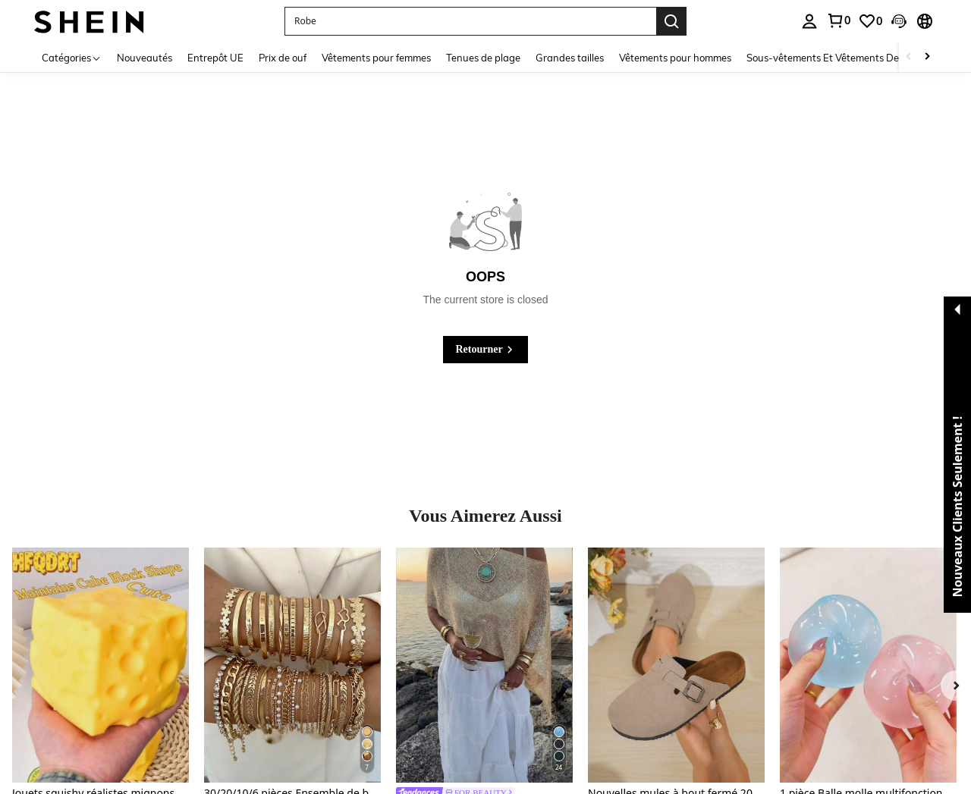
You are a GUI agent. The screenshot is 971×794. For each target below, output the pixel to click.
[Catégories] (71, 57)
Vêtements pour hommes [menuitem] (675, 58)
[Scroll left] (908, 57)
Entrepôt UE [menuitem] (215, 58)
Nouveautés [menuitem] (144, 58)
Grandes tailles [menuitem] (570, 58)
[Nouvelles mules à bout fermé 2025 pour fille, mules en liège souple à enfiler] (676, 665)
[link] (838, 20)
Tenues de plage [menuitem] (483, 58)
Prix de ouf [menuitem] (282, 58)
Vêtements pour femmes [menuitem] (376, 58)
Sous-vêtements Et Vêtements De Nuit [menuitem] (833, 58)
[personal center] (809, 21)
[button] (470, 21)
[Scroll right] (927, 57)
